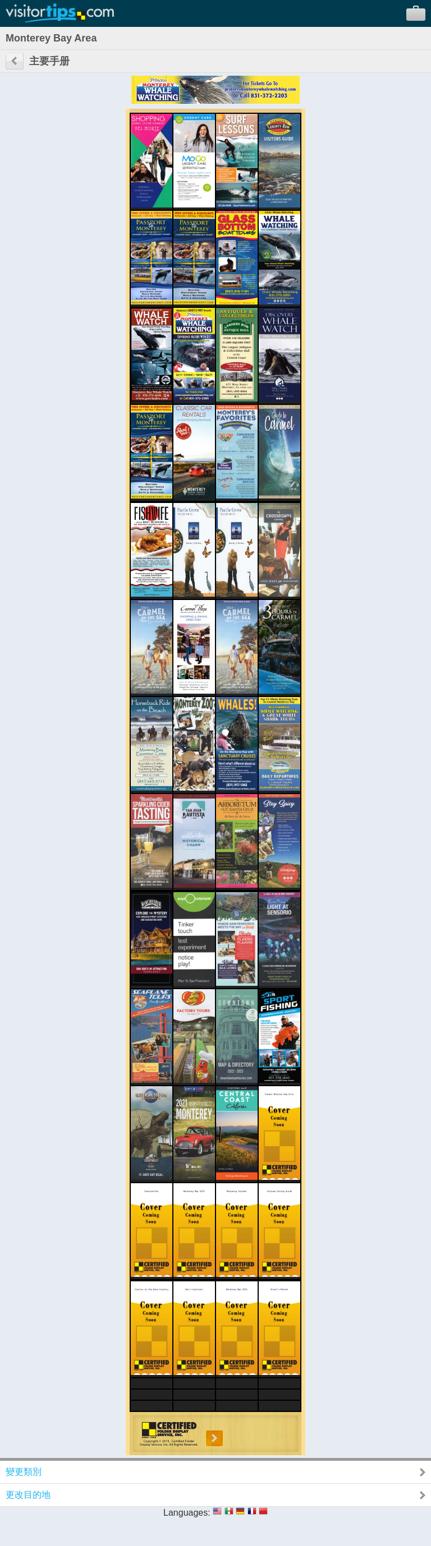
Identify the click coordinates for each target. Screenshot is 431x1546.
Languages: (186, 1512)
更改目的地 (28, 1494)
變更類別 (24, 1471)
